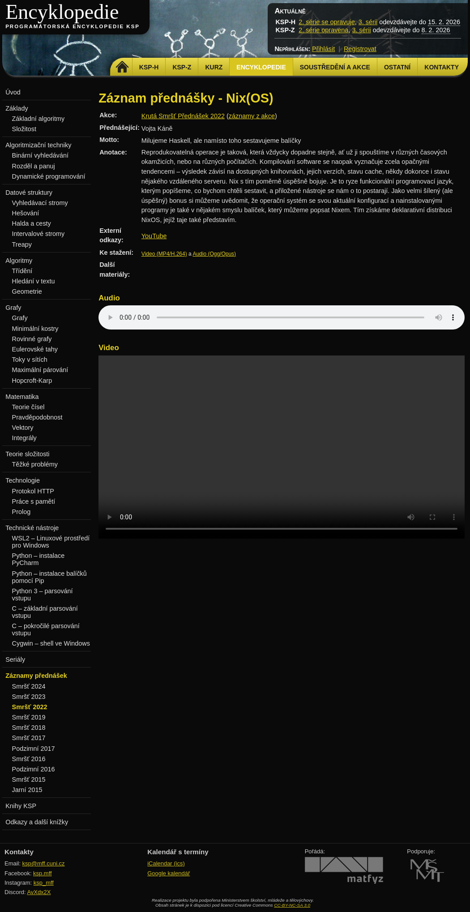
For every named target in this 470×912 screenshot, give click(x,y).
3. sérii (368, 22)
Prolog (21, 511)
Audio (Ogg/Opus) (214, 254)
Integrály (24, 437)
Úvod (13, 92)
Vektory (23, 427)
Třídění (22, 270)
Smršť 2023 (29, 696)
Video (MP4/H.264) (164, 254)
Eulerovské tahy (35, 349)
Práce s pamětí (34, 501)
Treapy (22, 244)
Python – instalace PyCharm (38, 559)
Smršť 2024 (29, 686)
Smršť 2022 (29, 707)
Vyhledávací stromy (40, 202)
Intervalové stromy (38, 233)
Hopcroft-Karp (32, 380)
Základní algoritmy (38, 118)
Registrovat (360, 48)
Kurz (213, 67)
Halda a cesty (31, 223)
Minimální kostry (35, 328)
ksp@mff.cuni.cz (43, 863)
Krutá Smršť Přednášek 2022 (183, 116)
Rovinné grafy (32, 339)
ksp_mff (44, 882)
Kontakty (441, 67)
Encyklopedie (62, 11)
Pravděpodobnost (37, 417)
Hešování (25, 213)
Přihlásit (323, 48)
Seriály (15, 659)
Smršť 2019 (29, 717)
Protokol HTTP (33, 491)
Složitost (24, 129)
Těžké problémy (35, 464)
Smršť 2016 (29, 758)
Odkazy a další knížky (36, 822)
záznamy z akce (252, 116)
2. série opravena (323, 30)
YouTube (154, 236)
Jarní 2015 (27, 789)
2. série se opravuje (327, 22)
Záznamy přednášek (36, 675)
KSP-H (149, 67)
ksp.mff (42, 873)
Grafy (20, 317)
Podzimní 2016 (33, 769)
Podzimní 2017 (33, 748)
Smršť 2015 (29, 779)
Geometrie (27, 291)
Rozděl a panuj (33, 166)
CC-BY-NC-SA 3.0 (292, 905)
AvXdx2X (39, 892)
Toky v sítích (29, 359)
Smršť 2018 (29, 727)
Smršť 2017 (29, 737)
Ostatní (397, 67)
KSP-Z (181, 67)
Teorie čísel (28, 407)
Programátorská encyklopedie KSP (72, 26)
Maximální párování (40, 369)
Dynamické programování (48, 176)
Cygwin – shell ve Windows (51, 643)
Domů (122, 67)
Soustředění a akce (335, 67)
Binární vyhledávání (40, 155)
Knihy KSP (20, 805)
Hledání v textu (33, 281)
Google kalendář (168, 873)
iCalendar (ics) (166, 863)
